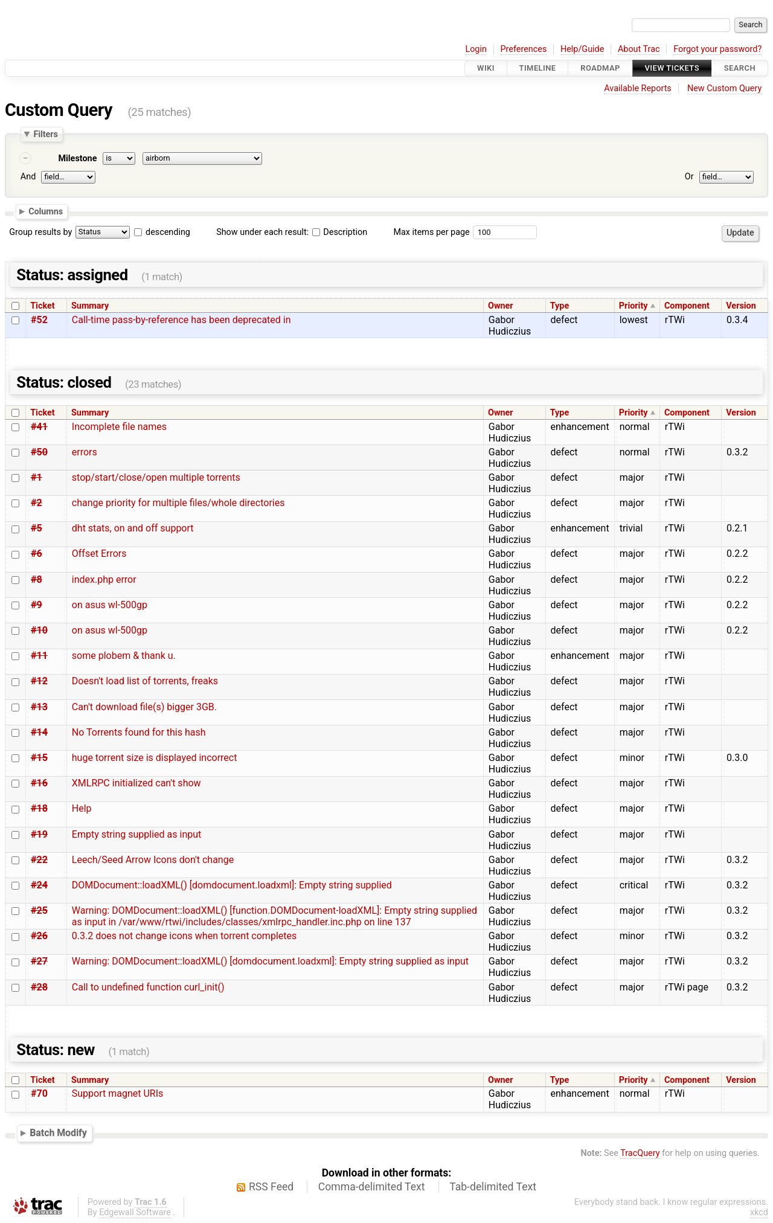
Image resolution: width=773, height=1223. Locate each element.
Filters (45, 134)
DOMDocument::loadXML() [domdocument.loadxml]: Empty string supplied (232, 885)
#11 (39, 655)
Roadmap (600, 67)
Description (339, 232)
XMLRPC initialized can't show (136, 783)
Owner (500, 306)
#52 (39, 320)
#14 (39, 732)
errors (84, 452)
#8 (36, 579)
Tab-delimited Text (492, 1187)
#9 (36, 605)
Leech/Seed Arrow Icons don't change (153, 859)
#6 (36, 553)
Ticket (42, 306)
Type (559, 306)
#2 (36, 503)
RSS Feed (271, 1187)
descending (168, 232)
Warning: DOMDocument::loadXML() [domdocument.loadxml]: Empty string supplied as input (270, 961)
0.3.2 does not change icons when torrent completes (184, 936)
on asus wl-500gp (109, 605)
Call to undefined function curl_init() (148, 987)
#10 (39, 630)
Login (476, 49)
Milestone (77, 158)
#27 (39, 961)
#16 (39, 783)
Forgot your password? (717, 49)
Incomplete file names (119, 426)
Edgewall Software (135, 1212)
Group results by (40, 232)
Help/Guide (582, 49)
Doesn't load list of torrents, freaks (145, 681)
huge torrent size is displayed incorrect (154, 757)
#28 (39, 987)
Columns (45, 211)
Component (687, 306)
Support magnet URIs (118, 1093)
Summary (90, 306)
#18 (39, 808)
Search (739, 67)
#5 (36, 528)
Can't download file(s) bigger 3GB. (144, 707)
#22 (39, 859)
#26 (39, 936)
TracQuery (639, 1153)
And (28, 177)
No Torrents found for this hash (139, 732)
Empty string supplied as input (136, 834)
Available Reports (638, 88)
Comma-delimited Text (371, 1187)
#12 (39, 681)
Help (82, 808)
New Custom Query (724, 88)
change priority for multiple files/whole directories (178, 503)
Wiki (486, 67)
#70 (39, 1093)
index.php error (104, 579)
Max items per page (431, 232)
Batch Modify (58, 1132)
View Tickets (672, 67)
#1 (36, 477)
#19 (39, 834)
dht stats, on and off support (133, 528)
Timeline (537, 67)
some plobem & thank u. (124, 655)
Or (689, 177)
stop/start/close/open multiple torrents (156, 477)
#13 (39, 707)
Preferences (523, 49)
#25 (39, 910)
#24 (39, 885)
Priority (633, 306)
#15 (39, 757)
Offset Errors (99, 553)
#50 (39, 452)
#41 (39, 426)
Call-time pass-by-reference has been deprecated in (181, 320)
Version (741, 306)
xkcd (759, 1212)
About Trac (639, 49)
